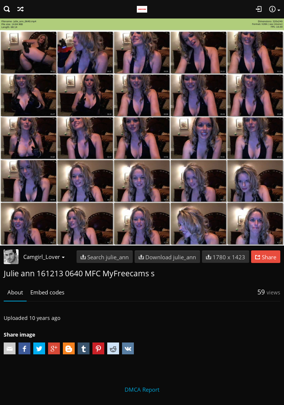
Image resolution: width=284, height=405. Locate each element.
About (15, 292)
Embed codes (47, 292)
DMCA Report (142, 389)
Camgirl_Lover (44, 256)
